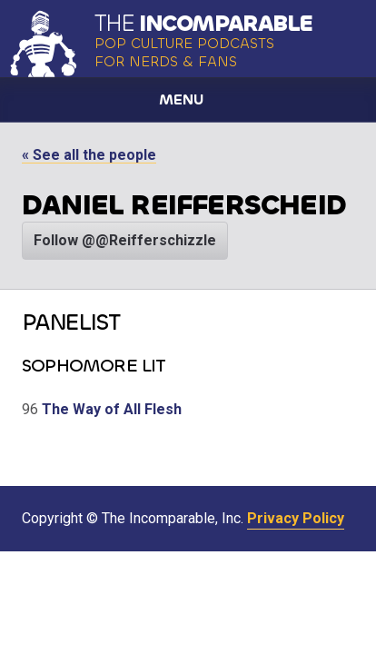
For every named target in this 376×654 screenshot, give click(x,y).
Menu (181, 99)
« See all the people (89, 155)
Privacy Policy (295, 518)
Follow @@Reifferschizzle (125, 240)
